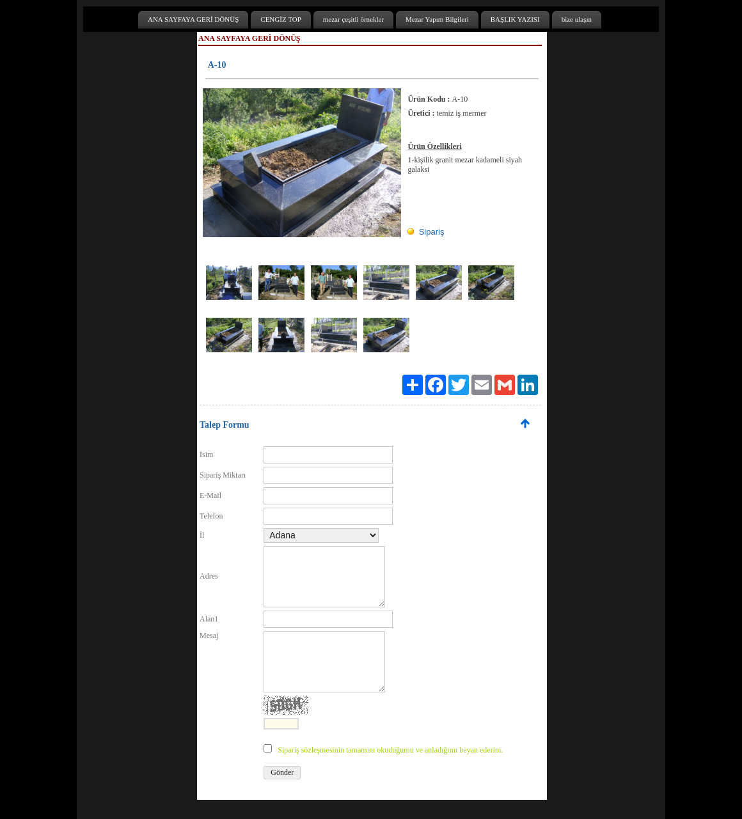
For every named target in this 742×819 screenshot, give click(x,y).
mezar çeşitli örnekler (353, 19)
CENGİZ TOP (280, 19)
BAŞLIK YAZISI (515, 19)
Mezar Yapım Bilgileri (437, 19)
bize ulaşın (577, 19)
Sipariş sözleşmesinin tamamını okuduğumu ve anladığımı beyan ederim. (390, 749)
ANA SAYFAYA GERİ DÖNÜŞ (193, 19)
